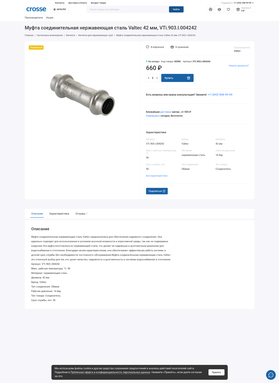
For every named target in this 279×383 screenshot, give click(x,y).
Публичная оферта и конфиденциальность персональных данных (110, 372)
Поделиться (157, 191)
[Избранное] (228, 9)
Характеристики (59, 213)
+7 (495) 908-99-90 (237, 3)
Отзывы (81, 213)
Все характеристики (156, 175)
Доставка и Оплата (77, 3)
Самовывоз (153, 115)
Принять (216, 372)
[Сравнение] (219, 9)
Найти (176, 9)
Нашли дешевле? (239, 65)
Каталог (60, 9)
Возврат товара (98, 3)
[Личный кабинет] (210, 9)
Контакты (59, 3)
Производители (34, 17)
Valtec (237, 51)
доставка (165, 111)
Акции (49, 17)
